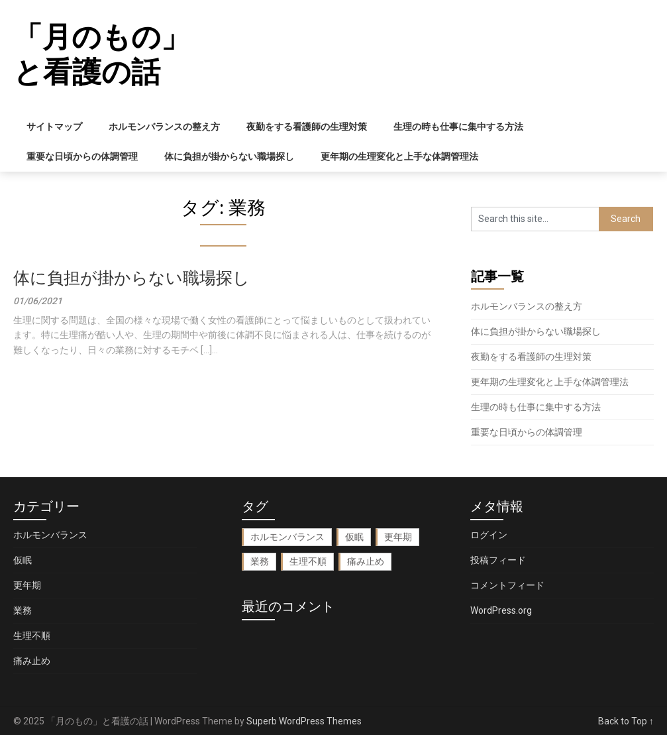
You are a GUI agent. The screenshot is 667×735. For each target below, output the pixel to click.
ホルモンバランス (50, 535)
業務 (22, 610)
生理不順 (31, 635)
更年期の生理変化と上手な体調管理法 (399, 156)
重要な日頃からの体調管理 (82, 156)
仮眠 (22, 560)
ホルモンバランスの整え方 (164, 126)
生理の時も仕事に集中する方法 (458, 126)
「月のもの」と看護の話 (101, 54)
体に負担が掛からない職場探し (229, 156)
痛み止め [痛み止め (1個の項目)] (365, 561)
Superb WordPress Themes (304, 721)
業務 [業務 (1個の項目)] (259, 561)
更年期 (27, 585)
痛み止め (31, 660)
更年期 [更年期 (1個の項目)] (398, 537)
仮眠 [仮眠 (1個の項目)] (354, 537)
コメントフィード (507, 585)
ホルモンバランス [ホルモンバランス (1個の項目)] (287, 537)
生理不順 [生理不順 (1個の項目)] (308, 561)
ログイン (488, 535)
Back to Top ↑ (626, 721)
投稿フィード (498, 560)
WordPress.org (501, 610)
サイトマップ (54, 126)
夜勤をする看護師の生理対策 (306, 126)
